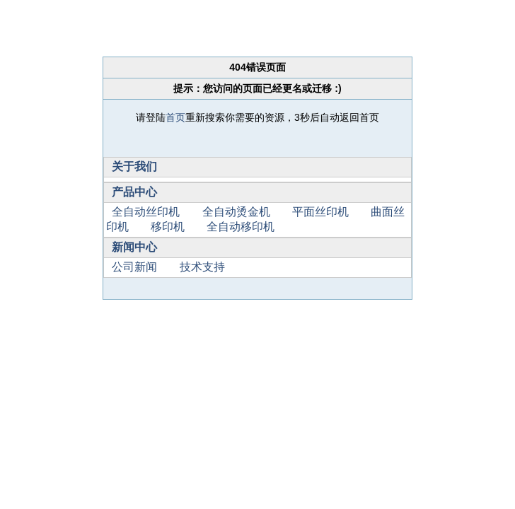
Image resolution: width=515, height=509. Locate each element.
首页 (175, 117)
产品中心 (134, 192)
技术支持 (202, 267)
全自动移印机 (240, 227)
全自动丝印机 (146, 212)
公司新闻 (134, 267)
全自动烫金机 (236, 212)
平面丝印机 (320, 212)
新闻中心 (134, 247)
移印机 (168, 227)
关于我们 (134, 166)
